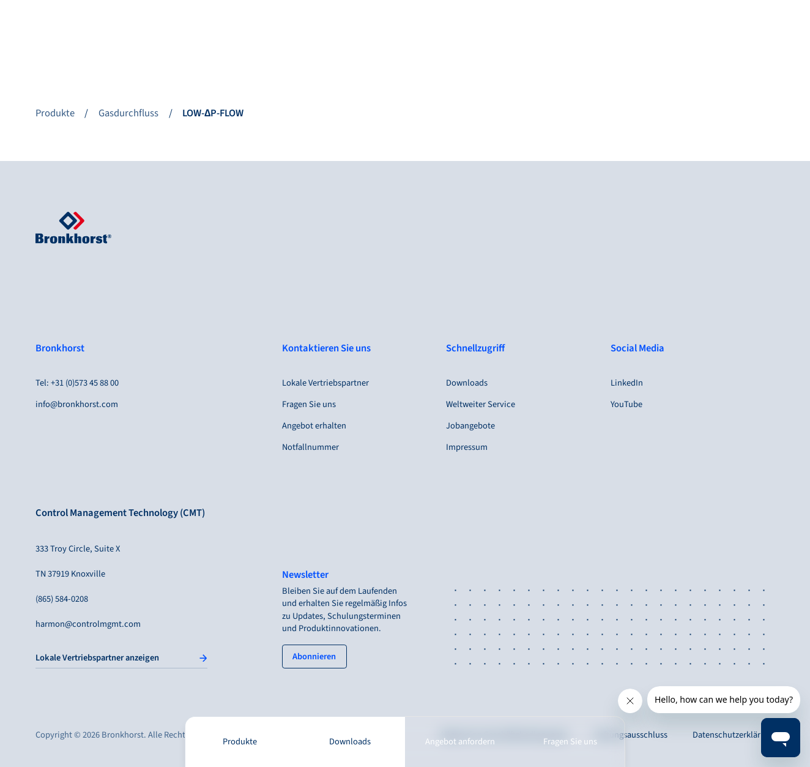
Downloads (350, 742)
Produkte (240, 742)
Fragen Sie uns (570, 742)
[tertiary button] (314, 656)
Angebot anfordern (460, 742)
